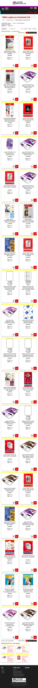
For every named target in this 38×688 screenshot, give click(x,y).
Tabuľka (9, 25)
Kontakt (2, 671)
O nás (2, 669)
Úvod (4, 20)
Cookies (3, 672)
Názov (9, 23)
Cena (14, 23)
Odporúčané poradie (5, 24)
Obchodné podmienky (17, 671)
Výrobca (4, 28)
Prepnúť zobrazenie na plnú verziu (19, 682)
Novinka (34, 28)
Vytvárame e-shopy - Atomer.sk (19, 685)
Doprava (14, 669)
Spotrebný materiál (10, 20)
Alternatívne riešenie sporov (18, 674)
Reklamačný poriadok (17, 672)
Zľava (30, 28)
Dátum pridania (20, 23)
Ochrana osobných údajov (18, 675)
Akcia (26, 28)
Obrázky (3, 25)
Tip (22, 28)
